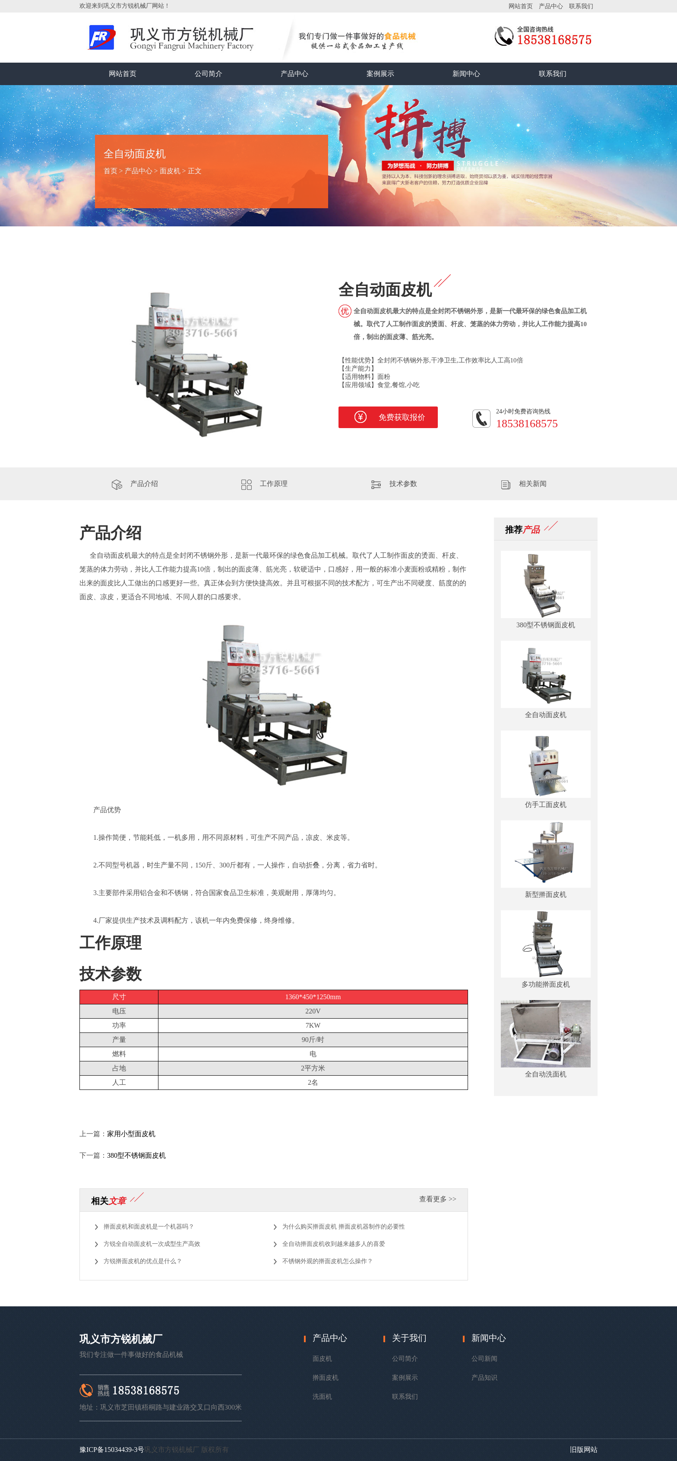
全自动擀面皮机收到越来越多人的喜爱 (333, 1244)
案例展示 (380, 73)
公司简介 (208, 73)
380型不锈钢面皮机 (136, 1155)
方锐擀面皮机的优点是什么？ (143, 1261)
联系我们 (581, 6)
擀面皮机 (325, 1377)
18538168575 (527, 423)
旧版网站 (584, 1449)
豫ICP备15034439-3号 (111, 1449)
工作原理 (274, 483)
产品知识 (484, 1377)
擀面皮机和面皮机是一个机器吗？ (149, 1226)
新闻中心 (466, 73)
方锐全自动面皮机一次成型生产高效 (152, 1244)
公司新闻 (484, 1358)
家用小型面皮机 (131, 1133)
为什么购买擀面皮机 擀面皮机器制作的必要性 (343, 1226)
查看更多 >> (437, 1199)
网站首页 (521, 6)
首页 (110, 171)
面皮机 (170, 171)
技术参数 (403, 483)
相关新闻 (533, 483)
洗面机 (322, 1396)
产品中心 (551, 6)
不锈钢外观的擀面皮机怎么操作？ (327, 1261)
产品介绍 (144, 483)
